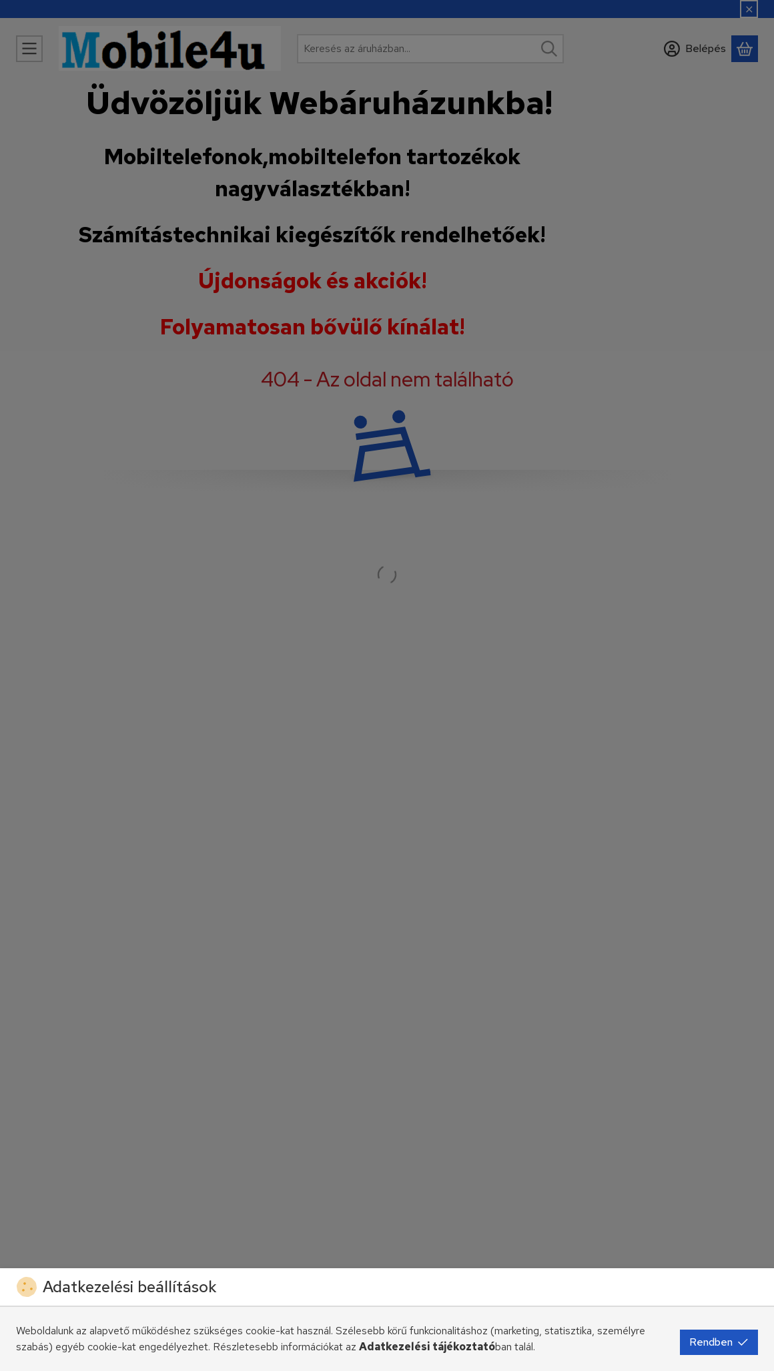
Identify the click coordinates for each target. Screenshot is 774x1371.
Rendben (719, 1342)
